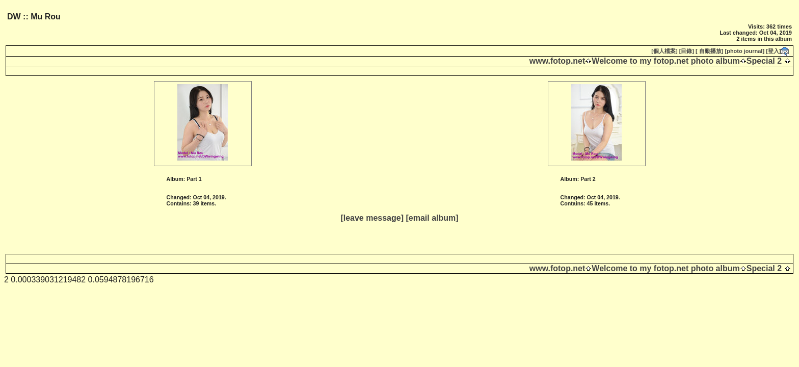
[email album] (432, 218)
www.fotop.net (557, 61)
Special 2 (764, 61)
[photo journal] (745, 51)
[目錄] (686, 51)
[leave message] (372, 218)
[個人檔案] (664, 51)
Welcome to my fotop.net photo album (665, 61)
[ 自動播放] (709, 51)
